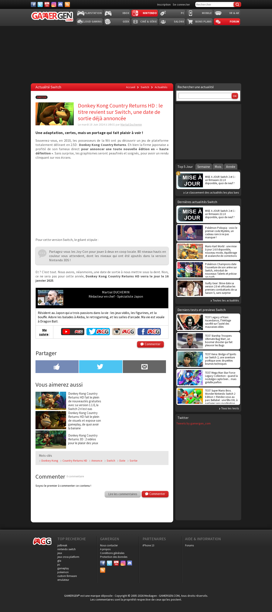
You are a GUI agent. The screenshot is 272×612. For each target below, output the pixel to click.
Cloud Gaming (92, 21)
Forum (234, 21)
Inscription (164, 4)
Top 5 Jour (185, 166)
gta (59, 561)
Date (122, 460)
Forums (189, 545)
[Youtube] (47, 4)
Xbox (125, 13)
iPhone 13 (148, 545)
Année (230, 166)
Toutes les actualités (226, 300)
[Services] (67, 4)
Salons (179, 21)
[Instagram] (53, 4)
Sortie (133, 460)
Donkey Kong (49, 460)
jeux (59, 553)
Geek (126, 21)
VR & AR (234, 13)
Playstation (93, 13)
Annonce (96, 460)
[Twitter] (40, 4)
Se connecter (181, 4)
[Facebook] (33, 4)
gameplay (63, 568)
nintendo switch (66, 549)
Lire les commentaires (122, 494)
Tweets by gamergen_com (193, 423)
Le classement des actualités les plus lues (212, 192)
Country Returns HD (74, 460)
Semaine (203, 166)
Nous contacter (109, 545)
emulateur (63, 580)
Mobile (207, 13)
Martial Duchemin (131, 124)
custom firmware (67, 576)
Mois (218, 166)
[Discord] (60, 4)
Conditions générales (112, 553)
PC (182, 13)
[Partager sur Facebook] (57, 367)
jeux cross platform (68, 557)
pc (58, 564)
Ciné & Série (148, 21)
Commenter (152, 344)
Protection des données (113, 557)
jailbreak (62, 545)
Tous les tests (230, 408)
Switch (41, 97)
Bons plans (203, 21)
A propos (105, 549)
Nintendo (150, 13)
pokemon (63, 572)
